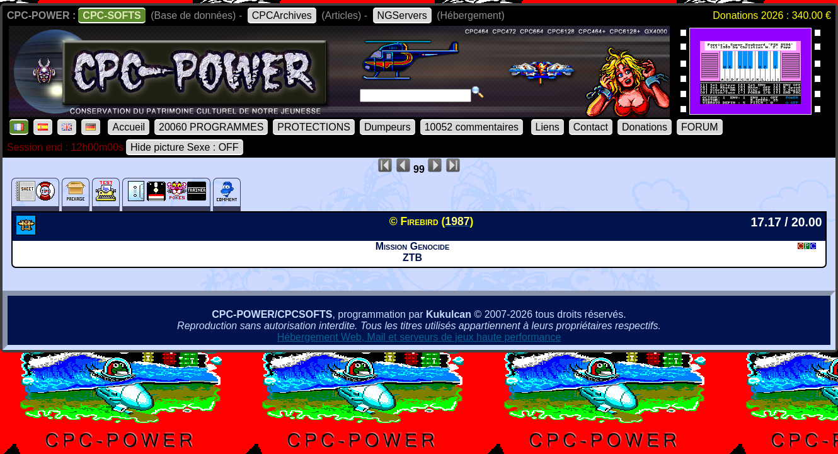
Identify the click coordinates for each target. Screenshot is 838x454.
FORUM (699, 127)
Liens (548, 127)
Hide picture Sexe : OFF (184, 147)
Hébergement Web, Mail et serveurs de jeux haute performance (419, 337)
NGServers (402, 15)
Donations (644, 127)
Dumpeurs (387, 127)
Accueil (128, 127)
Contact (590, 127)
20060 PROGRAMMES (211, 127)
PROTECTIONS (313, 127)
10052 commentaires (472, 127)
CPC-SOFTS (112, 15)
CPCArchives (282, 15)
